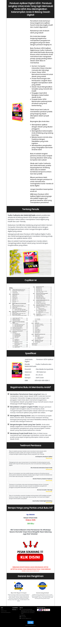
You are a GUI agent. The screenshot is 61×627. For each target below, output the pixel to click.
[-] (13, 609)
